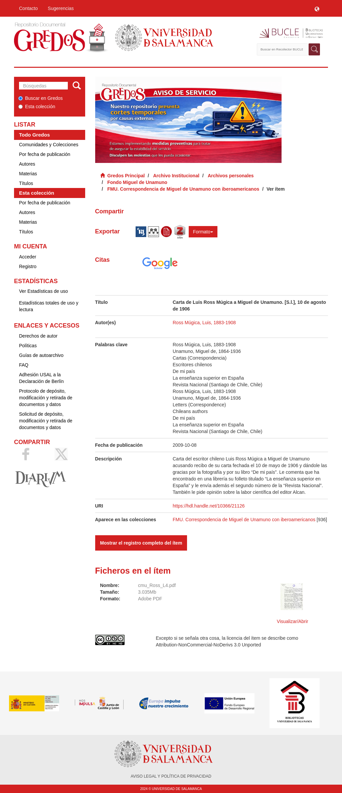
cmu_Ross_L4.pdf (157, 585)
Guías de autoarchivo (41, 355)
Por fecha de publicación (44, 154)
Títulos (26, 183)
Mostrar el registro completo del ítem (141, 543)
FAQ (23, 365)
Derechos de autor (38, 336)
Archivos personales (231, 175)
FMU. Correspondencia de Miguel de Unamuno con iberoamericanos (183, 189)
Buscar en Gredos (40, 98)
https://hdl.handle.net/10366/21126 (209, 506)
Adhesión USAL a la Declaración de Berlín (41, 378)
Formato (203, 231)
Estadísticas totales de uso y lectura (48, 306)
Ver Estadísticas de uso (43, 291)
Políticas (28, 345)
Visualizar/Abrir (292, 621)
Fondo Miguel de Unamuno (137, 182)
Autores (27, 164)
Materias (28, 173)
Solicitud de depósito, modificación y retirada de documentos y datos (45, 420)
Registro (27, 266)
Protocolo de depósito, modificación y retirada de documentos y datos (45, 397)
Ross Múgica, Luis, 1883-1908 (204, 322)
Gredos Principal (126, 175)
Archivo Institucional (176, 175)
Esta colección (36, 106)
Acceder (27, 256)
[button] (317, 8)
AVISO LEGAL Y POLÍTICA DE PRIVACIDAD (171, 776)
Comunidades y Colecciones (48, 144)
